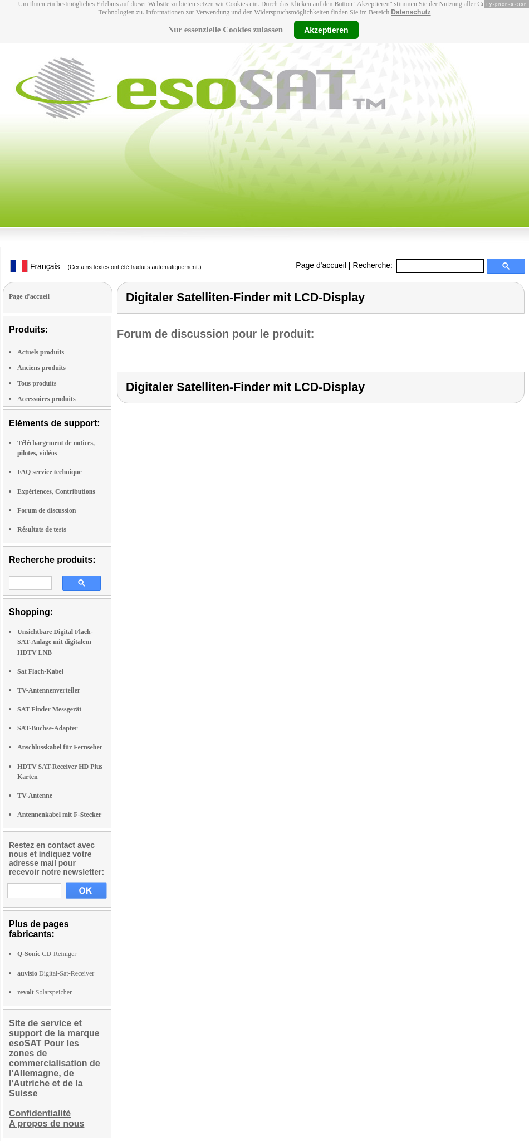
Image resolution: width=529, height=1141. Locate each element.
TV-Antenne (34, 795)
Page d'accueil (321, 265)
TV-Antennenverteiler (48, 690)
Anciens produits (41, 368)
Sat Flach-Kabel (40, 671)
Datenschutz (410, 12)
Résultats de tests (41, 529)
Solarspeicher (44, 992)
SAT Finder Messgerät (49, 709)
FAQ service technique (49, 472)
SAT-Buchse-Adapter (47, 728)
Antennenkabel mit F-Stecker (59, 814)
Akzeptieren (326, 29)
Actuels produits (40, 352)
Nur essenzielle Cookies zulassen (225, 29)
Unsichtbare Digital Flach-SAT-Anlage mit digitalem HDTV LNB (55, 642)
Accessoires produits (46, 399)
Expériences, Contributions (56, 491)
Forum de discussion (46, 510)
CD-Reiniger (46, 954)
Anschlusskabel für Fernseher (59, 747)
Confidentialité (40, 1113)
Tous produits (36, 383)
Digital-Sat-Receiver (55, 973)
